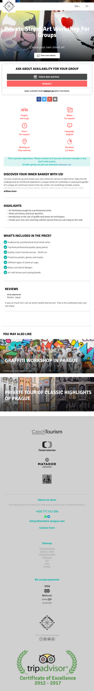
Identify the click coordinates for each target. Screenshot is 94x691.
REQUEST (47, 83)
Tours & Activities (47, 548)
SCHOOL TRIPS (47, 551)
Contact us (48, 91)
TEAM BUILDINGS (47, 554)
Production (47, 557)
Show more (10, 191)
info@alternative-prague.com (47, 521)
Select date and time (46, 76)
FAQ (47, 560)
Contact (47, 566)
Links (47, 563)
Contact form (47, 527)
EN (77, 6)
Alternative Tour (65, 165)
